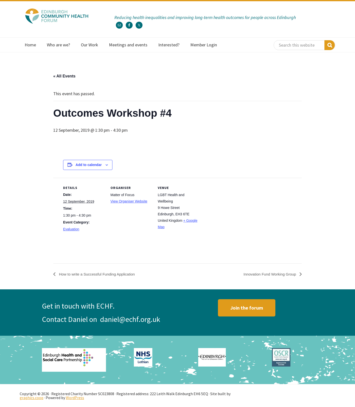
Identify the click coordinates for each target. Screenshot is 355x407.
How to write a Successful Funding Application (99, 274)
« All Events (64, 76)
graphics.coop (31, 397)
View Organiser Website (128, 201)
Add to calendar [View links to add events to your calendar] (89, 165)
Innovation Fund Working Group (268, 274)
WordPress (75, 397)
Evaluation (71, 229)
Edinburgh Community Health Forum (57, 16)
